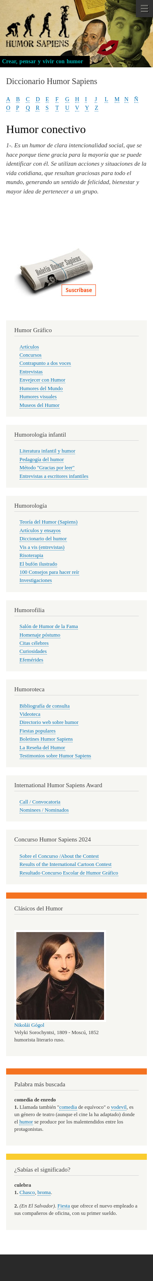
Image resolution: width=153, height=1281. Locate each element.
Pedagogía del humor (42, 459)
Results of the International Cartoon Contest (65, 864)
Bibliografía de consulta (45, 706)
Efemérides (31, 660)
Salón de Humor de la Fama (49, 626)
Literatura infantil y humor (47, 451)
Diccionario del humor (43, 539)
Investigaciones (36, 580)
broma (44, 1192)
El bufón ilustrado (38, 564)
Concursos (31, 355)
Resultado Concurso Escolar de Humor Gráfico (69, 873)
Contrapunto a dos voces (45, 363)
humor (26, 1122)
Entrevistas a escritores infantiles (54, 476)
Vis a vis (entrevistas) (42, 547)
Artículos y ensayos (40, 530)
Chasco (27, 1192)
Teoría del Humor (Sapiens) (49, 522)
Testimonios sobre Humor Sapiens (55, 756)
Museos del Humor (40, 405)
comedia (68, 1107)
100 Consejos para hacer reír (49, 572)
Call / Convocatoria (40, 802)
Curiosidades (33, 651)
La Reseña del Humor (42, 747)
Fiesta (64, 1206)
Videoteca (30, 714)
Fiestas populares (37, 731)
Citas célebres (34, 643)
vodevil (118, 1107)
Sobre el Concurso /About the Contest (59, 856)
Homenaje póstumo (40, 635)
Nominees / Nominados (44, 810)
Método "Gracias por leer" (47, 468)
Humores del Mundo (41, 388)
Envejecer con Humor (42, 380)
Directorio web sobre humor (49, 722)
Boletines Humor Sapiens (46, 739)
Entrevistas (31, 372)
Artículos (29, 347)
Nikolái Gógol (29, 1025)
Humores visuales (38, 397)
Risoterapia (31, 555)
